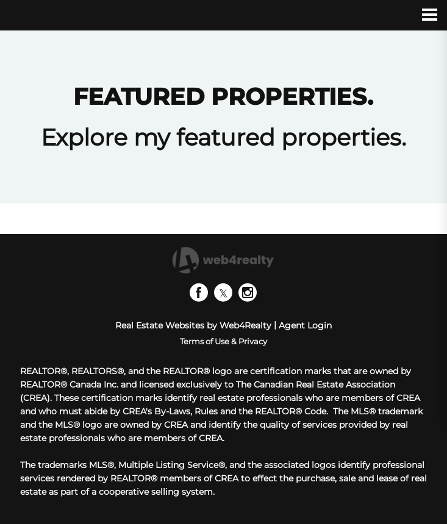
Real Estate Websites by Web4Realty (193, 325)
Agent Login (305, 325)
